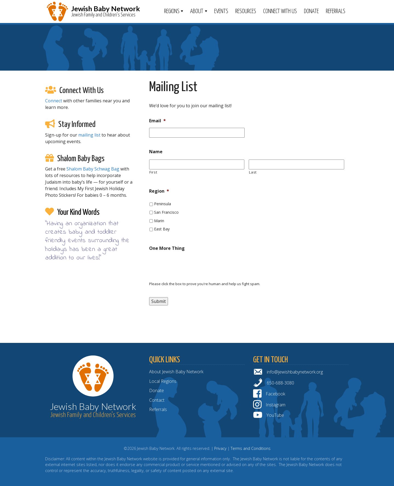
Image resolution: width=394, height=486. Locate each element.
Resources (245, 11)
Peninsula (162, 203)
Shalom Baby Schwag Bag (92, 169)
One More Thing (167, 248)
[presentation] (190, 266)
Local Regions (162, 381)
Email (157, 121)
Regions (171, 11)
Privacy (220, 448)
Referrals (335, 11)
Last (253, 172)
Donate (311, 11)
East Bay (162, 229)
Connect (53, 101)
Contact (156, 400)
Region (159, 191)
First (153, 172)
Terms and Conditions (251, 448)
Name (156, 152)
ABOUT (196, 11)
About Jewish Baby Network (176, 372)
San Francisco (166, 212)
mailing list (89, 135)
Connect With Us (280, 11)
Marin (159, 220)
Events (221, 11)
